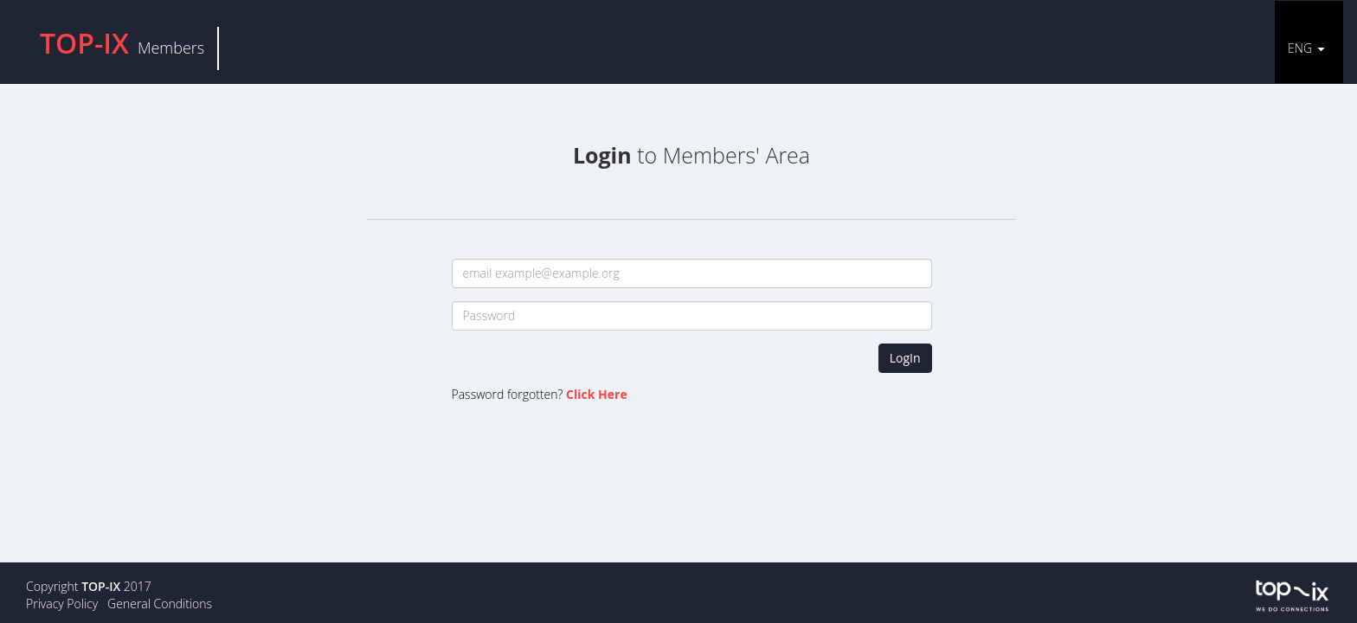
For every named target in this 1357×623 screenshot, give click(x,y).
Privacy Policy (62, 603)
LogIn (905, 358)
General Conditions (159, 603)
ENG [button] (1300, 48)
